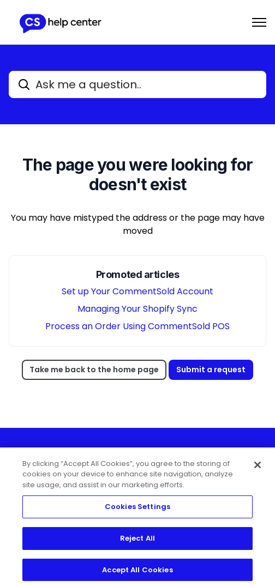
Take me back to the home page (94, 369)
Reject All (137, 540)
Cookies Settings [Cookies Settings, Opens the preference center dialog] (137, 509)
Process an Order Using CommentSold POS (137, 326)
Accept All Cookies (137, 572)
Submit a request (211, 369)
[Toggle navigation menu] (259, 22)
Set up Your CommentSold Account (137, 291)
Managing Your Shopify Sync (137, 308)
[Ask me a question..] (137, 84)
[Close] (258, 467)
